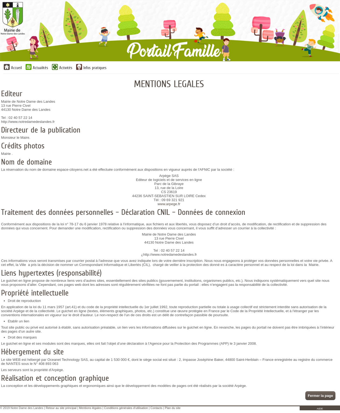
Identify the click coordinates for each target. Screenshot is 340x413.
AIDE (320, 408)
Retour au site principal (61, 408)
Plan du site (172, 408)
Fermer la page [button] (320, 396)
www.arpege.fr (169, 204)
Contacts (156, 408)
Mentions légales (90, 408)
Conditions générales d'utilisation (126, 408)
